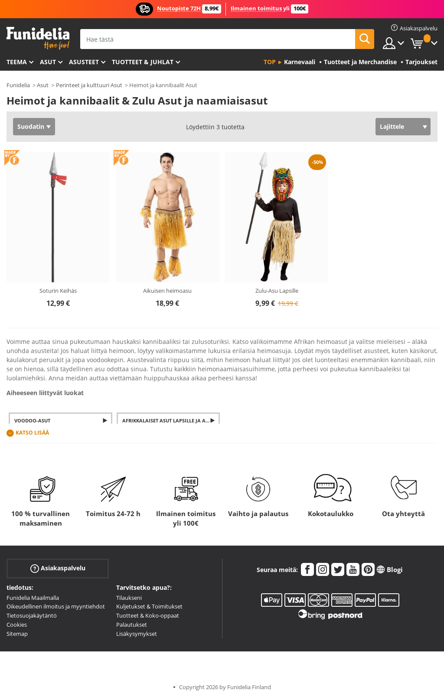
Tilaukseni (129, 598)
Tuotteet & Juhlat (142, 62)
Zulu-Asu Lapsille (276, 290)
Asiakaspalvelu (57, 567)
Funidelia (18, 85)
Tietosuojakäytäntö (32, 615)
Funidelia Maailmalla (33, 598)
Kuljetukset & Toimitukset (149, 606)
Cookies (17, 624)
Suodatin (30, 126)
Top (270, 62)
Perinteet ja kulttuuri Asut (89, 85)
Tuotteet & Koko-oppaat (147, 615)
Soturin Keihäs (58, 290)
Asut (48, 62)
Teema (17, 62)
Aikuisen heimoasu (167, 290)
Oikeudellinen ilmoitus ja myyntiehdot (56, 606)
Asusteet (84, 62)
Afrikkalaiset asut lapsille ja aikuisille (171, 420)
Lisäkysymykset (136, 634)
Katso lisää (32, 432)
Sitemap (17, 634)
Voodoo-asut (32, 420)
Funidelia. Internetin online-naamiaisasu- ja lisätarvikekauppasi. (38, 38)
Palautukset (131, 624)
